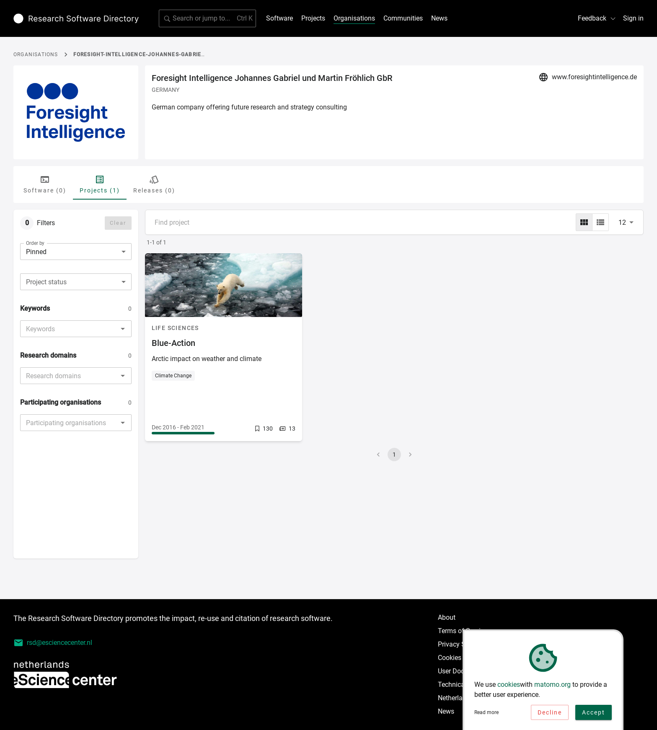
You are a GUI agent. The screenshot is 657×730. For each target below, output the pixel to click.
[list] (600, 222)
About (446, 617)
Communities (403, 18)
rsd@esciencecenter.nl (52, 643)
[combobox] (76, 281)
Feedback (597, 18)
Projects (313, 18)
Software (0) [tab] (44, 184)
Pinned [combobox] (36, 252)
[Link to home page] (76, 18)
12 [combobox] (622, 222)
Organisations (354, 18)
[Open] (123, 329)
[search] (207, 18)
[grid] (584, 222)
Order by (35, 243)
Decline (550, 715)
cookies (508, 687)
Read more (486, 716)
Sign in (633, 18)
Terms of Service (462, 631)
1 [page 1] (394, 454)
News (439, 18)
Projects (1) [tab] (100, 184)
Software (279, 18)
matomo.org (552, 687)
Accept (593, 715)
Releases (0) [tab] (154, 184)
